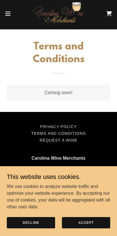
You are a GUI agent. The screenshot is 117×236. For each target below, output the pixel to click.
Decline (31, 222)
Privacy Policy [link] (58, 126)
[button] (10, 13)
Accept (86, 222)
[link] (59, 13)
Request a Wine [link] (58, 140)
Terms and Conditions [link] (58, 133)
